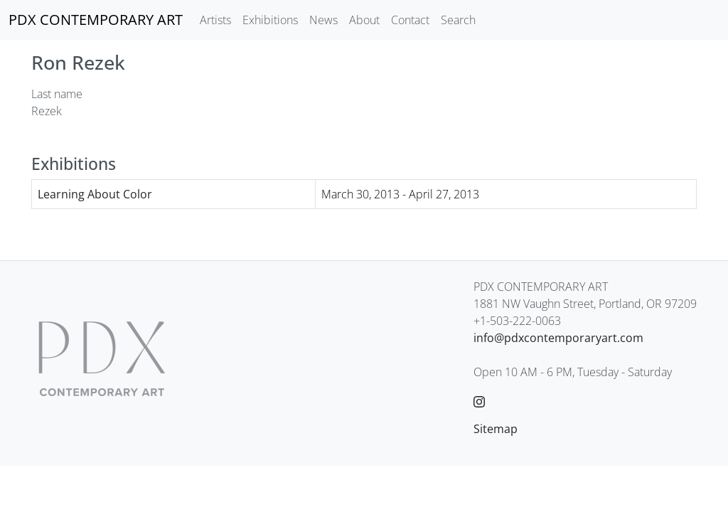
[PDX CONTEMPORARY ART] (96, 20)
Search (458, 20)
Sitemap (495, 429)
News (323, 20)
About (364, 20)
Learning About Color (95, 194)
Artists (215, 20)
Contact (410, 20)
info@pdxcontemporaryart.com (558, 338)
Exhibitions (270, 20)
